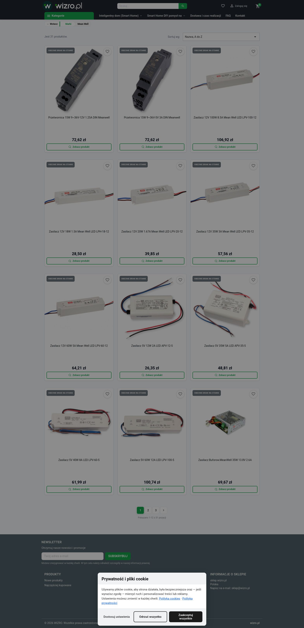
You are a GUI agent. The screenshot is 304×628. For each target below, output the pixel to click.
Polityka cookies (169, 598)
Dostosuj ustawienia (117, 617)
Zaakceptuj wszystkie (186, 616)
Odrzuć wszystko (150, 617)
